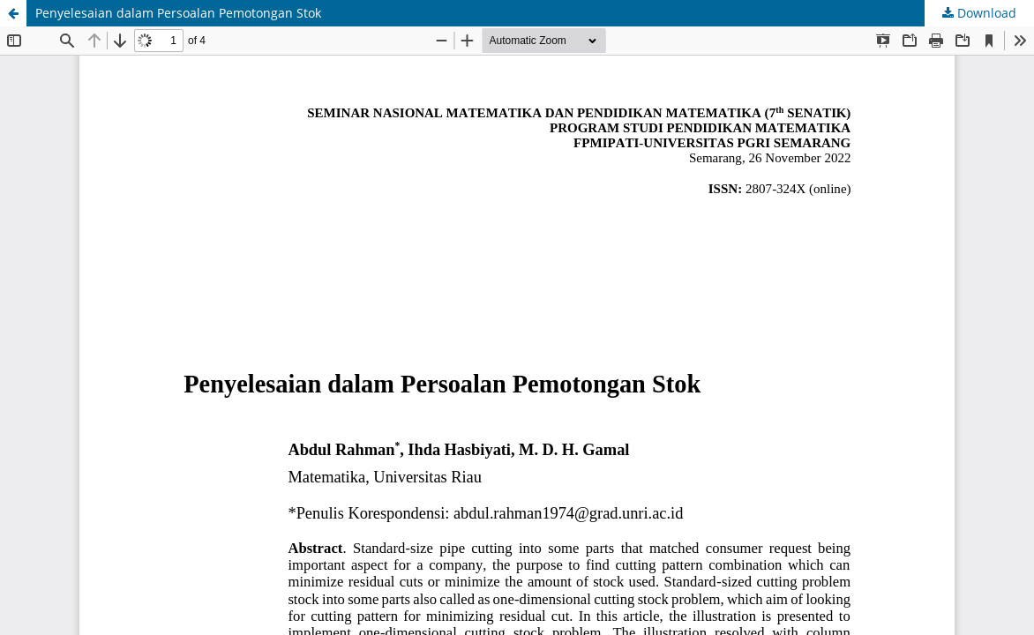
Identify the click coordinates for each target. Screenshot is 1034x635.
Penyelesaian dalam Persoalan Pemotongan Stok (178, 12)
